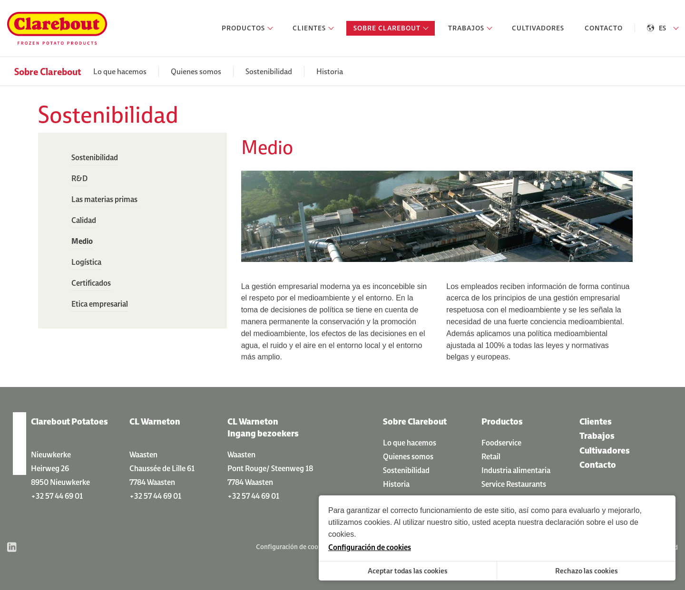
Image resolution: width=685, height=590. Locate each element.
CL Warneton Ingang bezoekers (263, 427)
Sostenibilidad (268, 71)
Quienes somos (196, 71)
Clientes (595, 421)
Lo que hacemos (120, 71)
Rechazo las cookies (586, 571)
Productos (502, 421)
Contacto (597, 465)
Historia (329, 71)
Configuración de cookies (293, 546)
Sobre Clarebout (47, 71)
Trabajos (597, 436)
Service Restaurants (513, 484)
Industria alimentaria (515, 470)
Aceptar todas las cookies (408, 571)
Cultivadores (604, 450)
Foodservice (501, 442)
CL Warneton (154, 421)
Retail (490, 456)
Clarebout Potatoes (69, 421)
